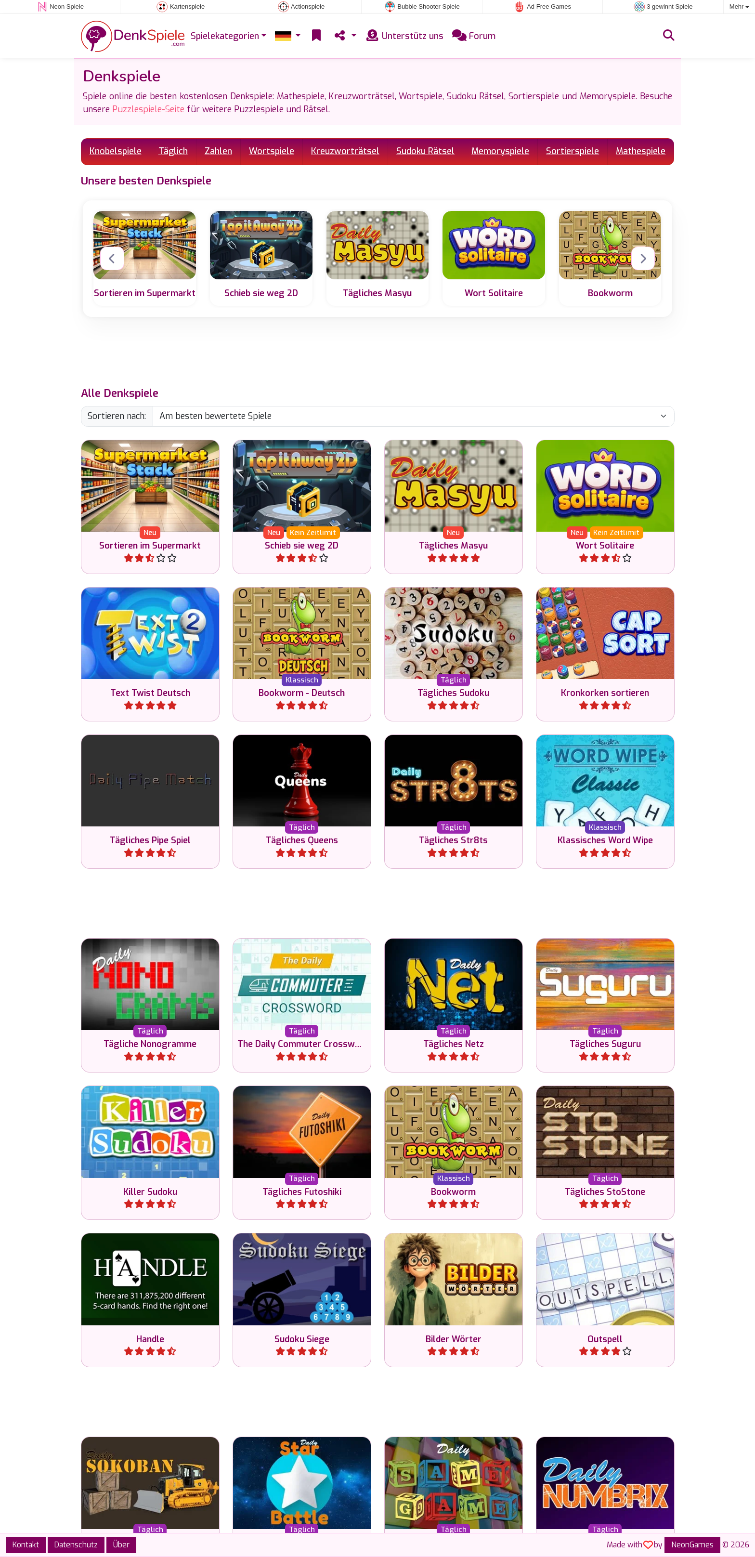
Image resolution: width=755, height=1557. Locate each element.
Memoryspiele (500, 151)
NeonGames (692, 1545)
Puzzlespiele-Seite (148, 109)
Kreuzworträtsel (345, 151)
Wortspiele (271, 151)
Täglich (173, 151)
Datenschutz (76, 1545)
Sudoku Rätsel (425, 151)
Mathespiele (640, 151)
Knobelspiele (116, 151)
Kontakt (26, 1545)
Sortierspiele (572, 151)
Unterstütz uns (404, 36)
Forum (473, 36)
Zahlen (218, 151)
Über (121, 1545)
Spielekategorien (225, 36)
